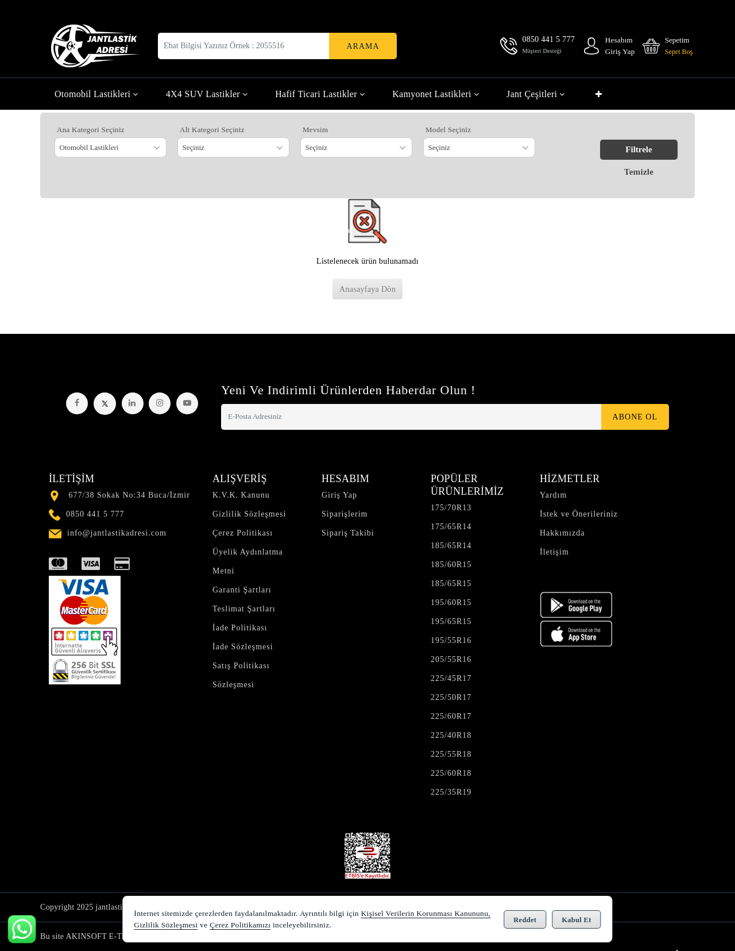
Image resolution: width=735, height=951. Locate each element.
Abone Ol (635, 417)
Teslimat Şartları (244, 609)
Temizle (639, 171)
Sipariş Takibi (348, 533)
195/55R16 (451, 640)
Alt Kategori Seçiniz (212, 129)
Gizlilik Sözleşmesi (249, 514)
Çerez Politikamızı (240, 925)
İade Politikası (240, 627)
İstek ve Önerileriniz (579, 514)
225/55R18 (451, 754)
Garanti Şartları (242, 590)
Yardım (553, 495)
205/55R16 (451, 659)
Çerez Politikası (242, 533)
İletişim (554, 552)
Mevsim (315, 129)
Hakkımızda (562, 533)
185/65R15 (451, 583)
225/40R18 (451, 735)
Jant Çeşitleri (535, 94)
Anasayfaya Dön (367, 289)
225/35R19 (451, 792)
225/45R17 (451, 678)
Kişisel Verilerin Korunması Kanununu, (425, 913)
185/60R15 (451, 564)
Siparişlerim (345, 514)
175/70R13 (451, 507)
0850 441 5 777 (95, 514)
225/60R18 (451, 773)
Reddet (524, 920)
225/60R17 (451, 716)
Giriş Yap (339, 495)
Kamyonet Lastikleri (435, 94)
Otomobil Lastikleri (96, 94)
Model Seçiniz (448, 129)
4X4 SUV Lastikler (207, 94)
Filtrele (638, 149)
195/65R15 (451, 621)
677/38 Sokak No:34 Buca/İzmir (129, 495)
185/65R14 (451, 545)
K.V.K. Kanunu (241, 495)
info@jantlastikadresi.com (117, 533)
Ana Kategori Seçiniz (91, 129)
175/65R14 (451, 526)
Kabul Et (576, 920)
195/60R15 (451, 602)
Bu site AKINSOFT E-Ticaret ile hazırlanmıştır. (121, 936)
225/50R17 (451, 697)
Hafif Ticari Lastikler (320, 94)
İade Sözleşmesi (242, 646)
